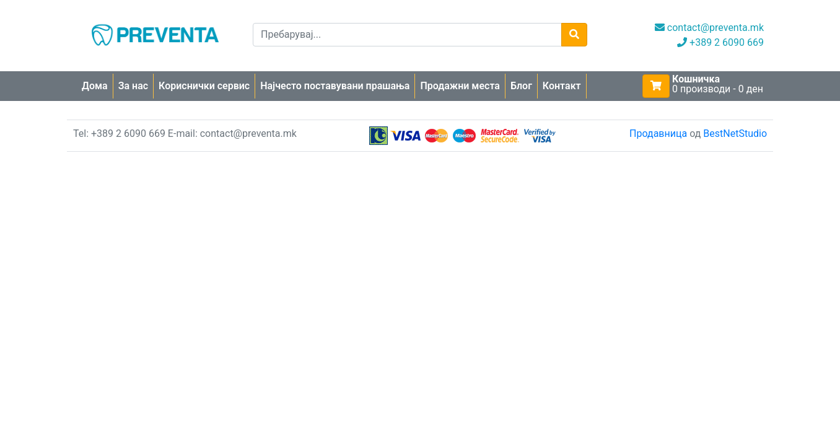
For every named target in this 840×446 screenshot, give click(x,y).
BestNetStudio (735, 133)
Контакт (562, 86)
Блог (521, 86)
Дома (95, 86)
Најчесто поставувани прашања (334, 86)
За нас (133, 86)
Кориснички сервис (204, 86)
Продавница (658, 133)
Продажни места (460, 86)
